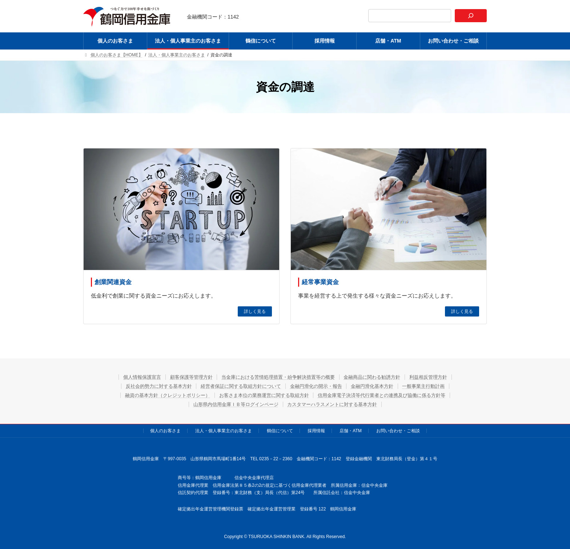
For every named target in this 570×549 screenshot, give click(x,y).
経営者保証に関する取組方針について (236, 386)
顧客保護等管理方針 (183, 377)
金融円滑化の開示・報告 (318, 386)
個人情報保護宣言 (129, 377)
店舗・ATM (350, 430)
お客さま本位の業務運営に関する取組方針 (262, 395)
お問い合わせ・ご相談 (398, 430)
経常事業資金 (320, 282)
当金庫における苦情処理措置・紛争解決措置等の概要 (278, 377)
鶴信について (280, 430)
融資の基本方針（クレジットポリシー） (158, 395)
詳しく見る (255, 311)
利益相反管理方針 (441, 377)
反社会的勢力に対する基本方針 (147, 386)
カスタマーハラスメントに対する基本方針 (336, 404)
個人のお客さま (165, 430)
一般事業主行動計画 (436, 386)
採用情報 (316, 430)
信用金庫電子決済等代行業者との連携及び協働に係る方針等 (390, 395)
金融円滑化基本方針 (380, 386)
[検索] (471, 15)
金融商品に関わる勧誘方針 (379, 377)
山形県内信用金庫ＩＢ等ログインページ (231, 404)
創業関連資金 (113, 282)
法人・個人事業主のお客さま (223, 430)
